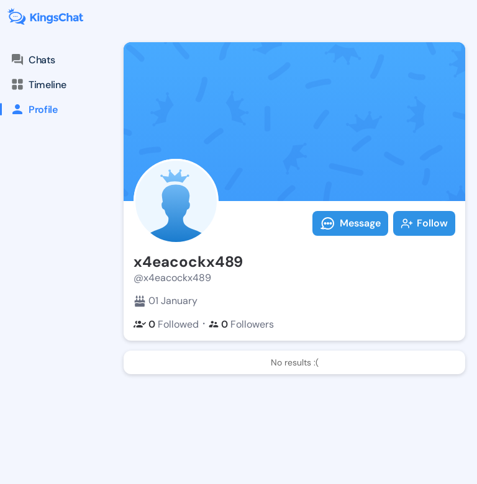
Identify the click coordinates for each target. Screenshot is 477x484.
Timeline (38, 84)
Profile (29, 109)
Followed (166, 324)
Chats (32, 59)
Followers (241, 324)
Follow (424, 223)
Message (350, 223)
